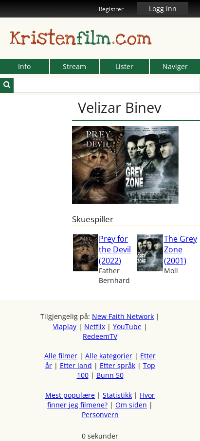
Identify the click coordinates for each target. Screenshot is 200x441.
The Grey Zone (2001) (180, 249)
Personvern (100, 414)
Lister (124, 66)
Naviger (175, 66)
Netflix (94, 326)
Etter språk (117, 365)
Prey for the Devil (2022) (115, 249)
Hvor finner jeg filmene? (101, 399)
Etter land (76, 365)
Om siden (131, 404)
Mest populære (70, 395)
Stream (74, 66)
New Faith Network (123, 316)
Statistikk (117, 395)
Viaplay (64, 326)
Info (24, 66)
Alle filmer (60, 355)
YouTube (127, 326)
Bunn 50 (110, 375)
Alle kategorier (108, 355)
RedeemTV (100, 336)
